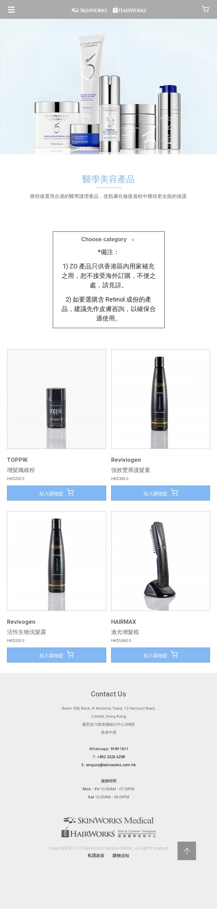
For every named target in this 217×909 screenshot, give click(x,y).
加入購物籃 (56, 492)
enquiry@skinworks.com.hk (111, 765)
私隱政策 (96, 855)
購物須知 (121, 855)
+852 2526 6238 (111, 757)
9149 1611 (119, 749)
